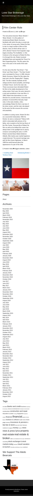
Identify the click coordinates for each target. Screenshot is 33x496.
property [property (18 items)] (25, 430)
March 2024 (6, 215)
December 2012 (8, 354)
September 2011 (8, 377)
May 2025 (6, 211)
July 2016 (6, 302)
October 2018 (7, 279)
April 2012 (6, 371)
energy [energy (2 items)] (15, 413)
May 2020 (6, 249)
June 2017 (6, 283)
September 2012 (8, 360)
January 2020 (7, 255)
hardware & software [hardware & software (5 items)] (12, 419)
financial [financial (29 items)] (17, 416)
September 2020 (8, 241)
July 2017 (6, 281)
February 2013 (7, 349)
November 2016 (8, 294)
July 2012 (6, 364)
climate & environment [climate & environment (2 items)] (24, 408)
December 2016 (8, 292)
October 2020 (7, 238)
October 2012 (7, 358)
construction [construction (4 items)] (6, 411)
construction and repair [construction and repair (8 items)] (18, 411)
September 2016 (8, 298)
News (11, 148)
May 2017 (6, 285)
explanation (16, 491)
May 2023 (6, 224)
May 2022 (6, 230)
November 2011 (8, 373)
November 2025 (8, 209)
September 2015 (8, 313)
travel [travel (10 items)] (20, 444)
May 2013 (6, 343)
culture (27, 148)
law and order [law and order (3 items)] (18, 425)
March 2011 (6, 385)
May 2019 (6, 264)
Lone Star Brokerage (13, 12)
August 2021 (7, 232)
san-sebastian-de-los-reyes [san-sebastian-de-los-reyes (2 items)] (19, 438)
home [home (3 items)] (24, 419)
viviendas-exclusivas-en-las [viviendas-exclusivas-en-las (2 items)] (16, 447)
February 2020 (7, 253)
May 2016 (6, 307)
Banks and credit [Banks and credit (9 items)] (14, 406)
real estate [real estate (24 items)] (8, 434)
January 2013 (7, 351)
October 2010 (7, 394)
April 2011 (6, 383)
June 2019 (6, 262)
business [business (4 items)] (23, 406)
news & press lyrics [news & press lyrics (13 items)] (11, 431)
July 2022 (6, 226)
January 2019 (7, 273)
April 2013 (6, 345)
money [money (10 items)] (15, 428)
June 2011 (6, 381)
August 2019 (7, 260)
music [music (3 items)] (20, 428)
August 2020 (7, 243)
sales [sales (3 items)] (11, 438)
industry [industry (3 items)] (8, 422)
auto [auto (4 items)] (5, 406)
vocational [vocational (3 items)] (25, 447)
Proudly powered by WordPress (12, 489)
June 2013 (6, 341)
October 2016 (7, 296)
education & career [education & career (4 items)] (8, 413)
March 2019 (6, 268)
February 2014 (7, 324)
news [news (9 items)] (24, 428)
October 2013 (7, 332)
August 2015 (7, 315)
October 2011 (7, 375)
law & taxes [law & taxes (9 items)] (10, 425)
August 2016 (7, 300)
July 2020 (6, 245)
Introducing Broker (23, 153)
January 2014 (7, 326)
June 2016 (6, 305)
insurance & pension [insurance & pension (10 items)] (18, 422)
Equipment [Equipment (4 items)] (20, 413)
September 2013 (8, 334)
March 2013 (6, 347)
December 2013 (8, 328)
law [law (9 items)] (4, 425)
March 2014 (6, 322)
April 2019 (6, 266)
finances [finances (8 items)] (9, 417)
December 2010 (8, 392)
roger (23, 31)
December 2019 (8, 258)
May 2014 (6, 317)
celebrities (22, 148)
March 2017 (6, 287)
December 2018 (8, 275)
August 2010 (7, 396)
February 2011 (7, 388)
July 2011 (6, 379)
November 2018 (8, 277)
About (4, 199)
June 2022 (6, 228)
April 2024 (6, 213)
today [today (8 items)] (11, 444)
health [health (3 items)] (20, 419)
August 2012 (7, 362)
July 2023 (6, 221)
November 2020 (8, 236)
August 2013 (7, 336)
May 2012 (6, 368)
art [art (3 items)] (3, 406)
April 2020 (6, 251)
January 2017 (7, 290)
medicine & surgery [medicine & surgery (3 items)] (7, 428)
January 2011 (7, 390)
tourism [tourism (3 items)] (15, 444)
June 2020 (6, 247)
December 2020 (8, 234)
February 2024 (7, 217)
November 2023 (8, 219)
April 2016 (6, 309)
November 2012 (8, 356)
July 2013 (6, 339)
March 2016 (6, 311)
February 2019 (7, 270)
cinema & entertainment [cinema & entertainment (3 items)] (14, 408)
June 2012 (6, 366)
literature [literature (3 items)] (25, 425)
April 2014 (6, 319)
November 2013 (8, 330)
